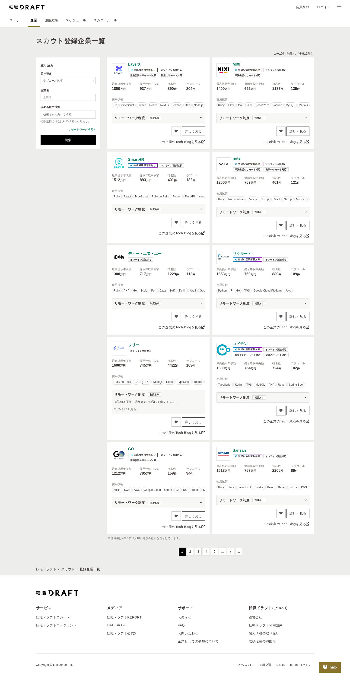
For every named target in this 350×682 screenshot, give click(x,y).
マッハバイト (246, 664)
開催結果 (51, 20)
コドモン (240, 344)
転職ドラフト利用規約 (266, 625)
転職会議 (265, 664)
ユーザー (16, 20)
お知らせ (184, 617)
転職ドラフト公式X (122, 633)
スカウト (68, 569)
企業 (33, 20)
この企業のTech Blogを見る (182, 142)
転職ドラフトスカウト (53, 617)
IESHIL (281, 664)
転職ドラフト (46, 569)
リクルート (242, 254)
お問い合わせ (188, 633)
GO (131, 449)
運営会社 (255, 617)
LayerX (134, 64)
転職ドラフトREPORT (124, 617)
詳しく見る (193, 131)
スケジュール (76, 20)
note (237, 158)
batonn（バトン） (302, 664)
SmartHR (136, 160)
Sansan (239, 450)
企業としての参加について (198, 641)
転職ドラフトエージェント (56, 625)
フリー (133, 345)
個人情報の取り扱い (264, 633)
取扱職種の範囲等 (262, 641)
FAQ (181, 625)
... (222, 551)
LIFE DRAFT (117, 625)
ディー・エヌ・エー (145, 254)
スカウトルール (105, 20)
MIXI (236, 64)
